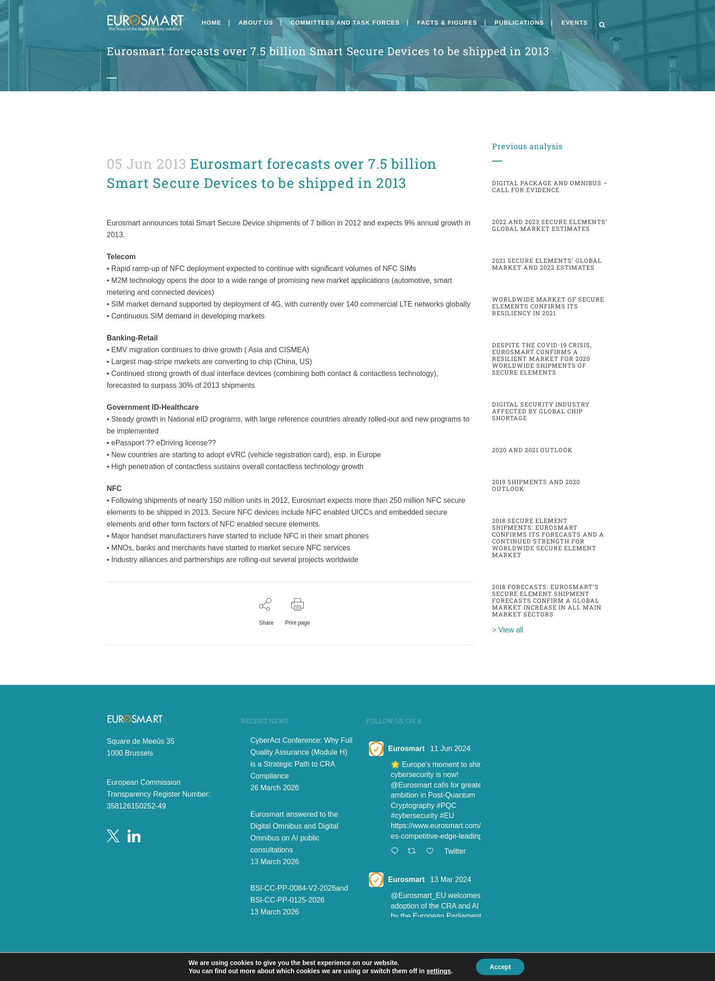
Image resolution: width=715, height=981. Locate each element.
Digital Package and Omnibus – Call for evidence (550, 186)
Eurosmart (406, 748)
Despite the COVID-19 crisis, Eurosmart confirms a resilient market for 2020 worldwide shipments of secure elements (542, 358)
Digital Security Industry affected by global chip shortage (541, 411)
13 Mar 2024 (450, 879)
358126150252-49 (136, 806)
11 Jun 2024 (450, 748)
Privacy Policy (390, 964)
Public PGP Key (394, 974)
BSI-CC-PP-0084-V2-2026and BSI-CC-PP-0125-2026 (299, 894)
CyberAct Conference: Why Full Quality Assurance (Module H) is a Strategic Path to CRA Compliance (301, 758)
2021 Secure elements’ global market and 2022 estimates (547, 263)
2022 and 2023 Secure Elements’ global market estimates (549, 225)
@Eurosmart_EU (418, 895)
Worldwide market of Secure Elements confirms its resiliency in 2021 (548, 306)
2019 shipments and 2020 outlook (536, 485)
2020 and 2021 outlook (532, 450)
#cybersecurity (414, 815)
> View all (507, 630)
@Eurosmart (411, 785)
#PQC (447, 805)
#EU (447, 815)
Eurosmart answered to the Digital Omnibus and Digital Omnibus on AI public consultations (294, 832)
